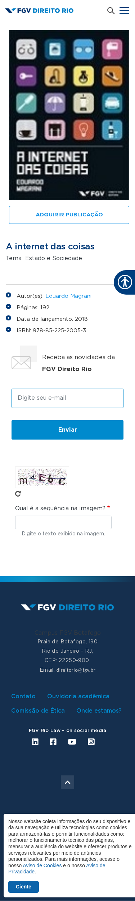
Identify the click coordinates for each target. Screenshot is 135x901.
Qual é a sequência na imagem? (60, 508)
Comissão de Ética (38, 711)
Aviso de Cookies (42, 865)
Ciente (23, 887)
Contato (23, 696)
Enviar (67, 430)
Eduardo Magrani (68, 296)
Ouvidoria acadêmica (78, 696)
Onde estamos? (99, 711)
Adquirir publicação (69, 214)
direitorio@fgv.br (76, 670)
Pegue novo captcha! (18, 494)
